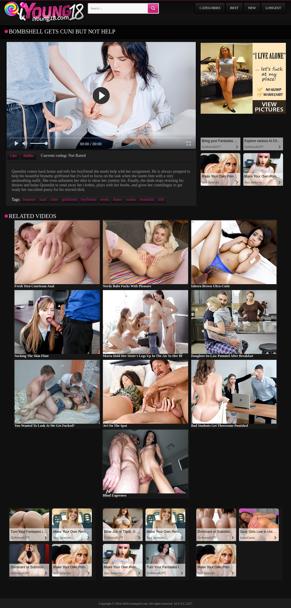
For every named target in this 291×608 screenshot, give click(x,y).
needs (104, 199)
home (117, 199)
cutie (54, 199)
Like (13, 156)
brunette (29, 199)
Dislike (29, 156)
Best (234, 8)
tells (161, 199)
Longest (273, 8)
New (252, 8)
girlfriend (69, 199)
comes (131, 199)
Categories (209, 8)
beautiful (147, 199)
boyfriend (88, 199)
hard (43, 199)
